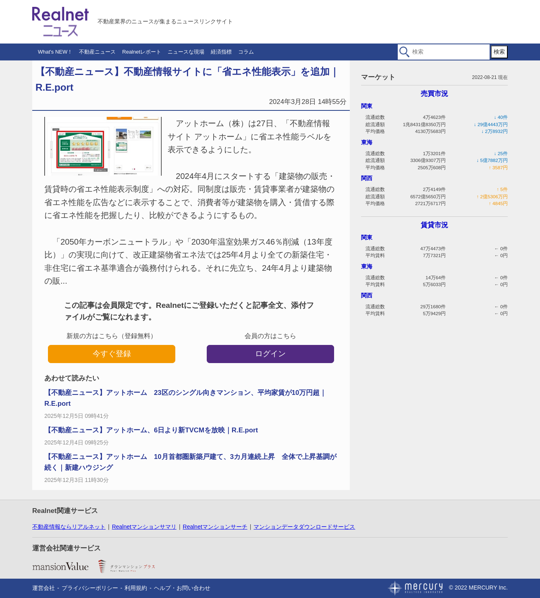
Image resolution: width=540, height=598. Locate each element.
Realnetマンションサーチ (215, 526)
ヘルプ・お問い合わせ (182, 588)
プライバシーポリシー (90, 588)
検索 (499, 51)
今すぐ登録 (112, 353)
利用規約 (136, 588)
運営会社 (43, 588)
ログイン (270, 353)
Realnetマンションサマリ (144, 526)
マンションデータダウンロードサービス (304, 526)
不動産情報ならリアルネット (69, 526)
